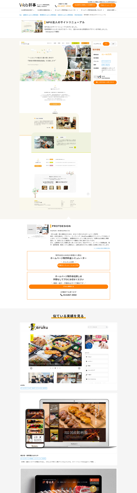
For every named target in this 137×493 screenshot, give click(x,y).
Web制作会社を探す (27, 10)
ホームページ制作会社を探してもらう (92, 10)
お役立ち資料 (111, 10)
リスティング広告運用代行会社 (86, 483)
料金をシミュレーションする (68, 265)
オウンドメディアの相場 (44, 479)
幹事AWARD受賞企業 (64, 488)
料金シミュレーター (104, 469)
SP (113, 44)
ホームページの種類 (63, 469)
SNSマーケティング (84, 486)
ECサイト (81, 469)
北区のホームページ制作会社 (65, 15)
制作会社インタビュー (64, 483)
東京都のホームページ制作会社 (48, 15)
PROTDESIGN (78, 15)
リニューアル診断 (103, 466)
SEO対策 (81, 481)
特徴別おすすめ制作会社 (64, 479)
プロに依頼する (68, 287)
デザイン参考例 (62, 490)
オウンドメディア (83, 474)
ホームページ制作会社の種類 (65, 472)
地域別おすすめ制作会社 (64, 476)
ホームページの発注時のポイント (67, 474)
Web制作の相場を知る (44, 10)
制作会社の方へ (103, 477)
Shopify (81, 472)
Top (20, 15)
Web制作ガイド (63, 466)
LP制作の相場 (42, 472)
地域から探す (22, 469)
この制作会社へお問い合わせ (105, 82)
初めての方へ (102, 474)
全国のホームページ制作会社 (30, 15)
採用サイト (81, 476)
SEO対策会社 (82, 479)
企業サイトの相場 (43, 469)
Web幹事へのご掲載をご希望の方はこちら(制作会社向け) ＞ (102, 1)
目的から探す (22, 474)
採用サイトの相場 (43, 476)
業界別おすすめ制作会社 (64, 481)
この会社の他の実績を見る (102, 248)
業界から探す (22, 472)
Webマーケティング (84, 488)
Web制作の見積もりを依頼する (85, 5)
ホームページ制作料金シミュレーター (66, 10)
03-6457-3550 (64, 6)
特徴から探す (22, 476)
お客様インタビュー (63, 486)
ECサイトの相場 (42, 474)
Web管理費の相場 (43, 481)
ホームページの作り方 (84, 490)
